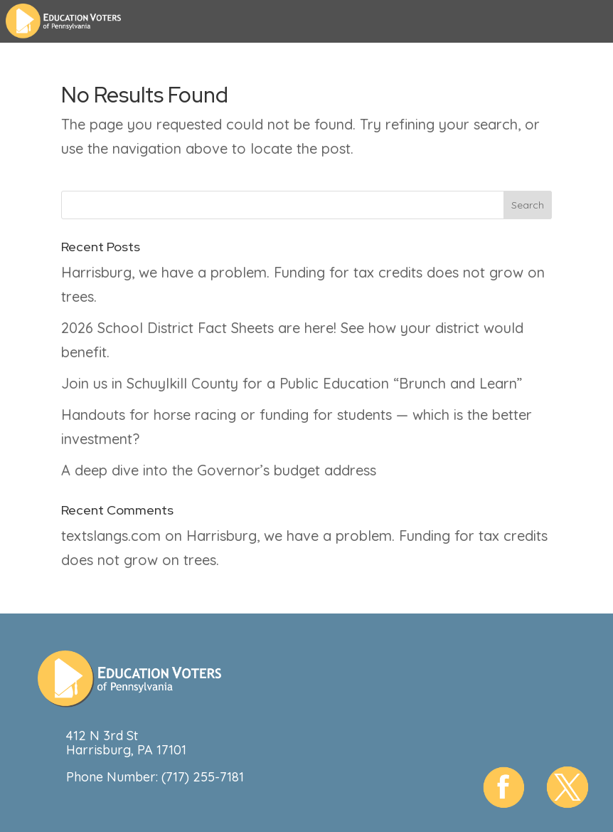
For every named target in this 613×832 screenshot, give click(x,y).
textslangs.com (111, 535)
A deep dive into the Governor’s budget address (218, 470)
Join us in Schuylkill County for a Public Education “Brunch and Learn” (291, 383)
